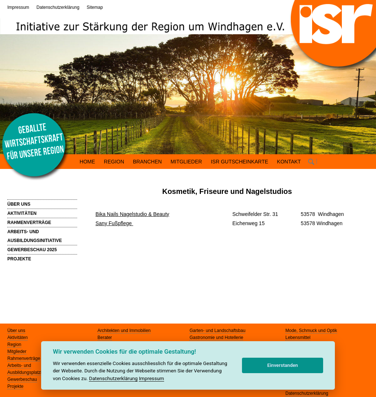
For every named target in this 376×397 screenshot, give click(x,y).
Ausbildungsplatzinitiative (32, 372)
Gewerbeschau (22, 379)
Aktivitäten (17, 337)
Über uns (16, 330)
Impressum (18, 7)
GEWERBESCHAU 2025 (32, 249)
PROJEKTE (19, 258)
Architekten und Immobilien (124, 330)
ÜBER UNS (18, 204)
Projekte (15, 386)
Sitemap (95, 7)
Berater (105, 337)
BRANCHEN (147, 162)
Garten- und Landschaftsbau (217, 330)
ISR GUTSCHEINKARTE (239, 162)
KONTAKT (289, 162)
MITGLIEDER (186, 162)
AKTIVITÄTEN (21, 213)
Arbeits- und (19, 365)
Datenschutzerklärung (57, 7)
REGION (114, 162)
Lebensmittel (297, 337)
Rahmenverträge (23, 358)
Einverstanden (282, 365)
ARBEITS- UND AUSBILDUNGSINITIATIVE (34, 236)
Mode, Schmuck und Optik (311, 330)
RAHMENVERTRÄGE (29, 222)
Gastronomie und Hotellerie (216, 337)
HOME (87, 162)
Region (14, 344)
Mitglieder (16, 351)
